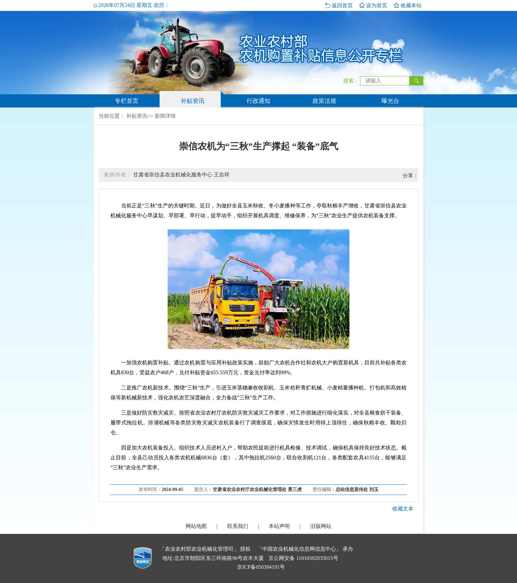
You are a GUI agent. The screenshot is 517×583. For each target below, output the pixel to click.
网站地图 (196, 526)
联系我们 (237, 526)
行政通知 (258, 101)
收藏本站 (408, 5)
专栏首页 (126, 101)
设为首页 (373, 5)
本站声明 (279, 526)
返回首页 (339, 5)
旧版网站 (320, 526)
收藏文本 (402, 508)
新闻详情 (165, 116)
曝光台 (390, 101)
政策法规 (324, 101)
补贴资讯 (192, 101)
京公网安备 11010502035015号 (303, 558)
